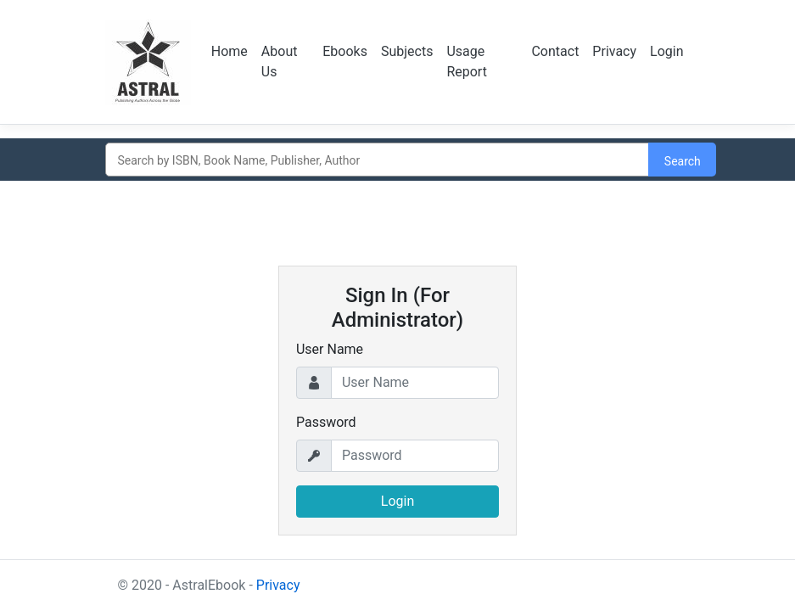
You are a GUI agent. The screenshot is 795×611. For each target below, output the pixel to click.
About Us (279, 61)
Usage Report (466, 61)
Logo (148, 62)
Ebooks (344, 51)
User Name (329, 349)
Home (229, 51)
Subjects (407, 51)
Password (326, 422)
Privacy (614, 51)
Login (666, 51)
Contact (555, 51)
